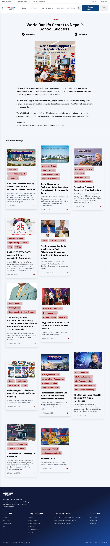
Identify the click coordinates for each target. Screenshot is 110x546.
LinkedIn (93, 523)
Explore (34, 8)
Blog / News (7, 523)
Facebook (94, 517)
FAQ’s (5, 526)
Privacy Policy (89, 542)
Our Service (7, 520)
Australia (31, 517)
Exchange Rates (22, 1)
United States (33, 520)
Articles (72, 8)
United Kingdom (34, 523)
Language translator (38, 1)
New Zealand (33, 529)
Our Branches (104, 1)
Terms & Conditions (101, 542)
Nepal (30, 532)
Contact (93, 1)
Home (24, 8)
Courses (60, 8)
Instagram (93, 520)
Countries (47, 8)
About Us (6, 517)
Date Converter (7, 1)
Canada (31, 526)
